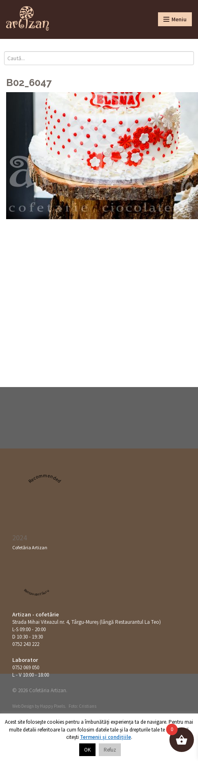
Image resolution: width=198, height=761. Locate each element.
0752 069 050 (25, 667)
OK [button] (87, 749)
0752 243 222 (25, 644)
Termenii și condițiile (105, 737)
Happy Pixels (52, 706)
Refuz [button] (110, 749)
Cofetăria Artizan (29, 547)
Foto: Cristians (82, 706)
